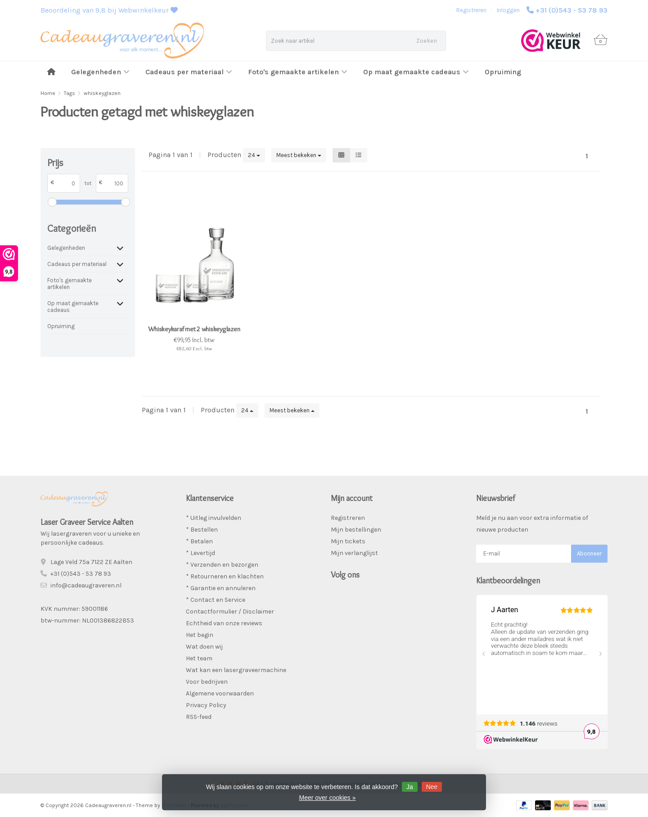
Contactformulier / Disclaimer (230, 611)
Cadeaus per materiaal (188, 72)
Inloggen (508, 10)
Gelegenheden (100, 72)
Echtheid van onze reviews (224, 623)
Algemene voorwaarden (220, 693)
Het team (199, 658)
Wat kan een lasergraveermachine (236, 670)
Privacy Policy (206, 705)
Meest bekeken (298, 155)
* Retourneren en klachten (225, 576)
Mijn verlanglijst (354, 553)
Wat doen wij (204, 646)
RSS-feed (199, 717)
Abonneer (589, 553)
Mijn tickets (348, 541)
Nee (432, 786)
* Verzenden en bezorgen (222, 565)
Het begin (199, 635)
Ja (409, 786)
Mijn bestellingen (356, 529)
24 (254, 155)
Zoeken (426, 40)
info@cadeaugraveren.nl (86, 585)
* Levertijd (200, 553)
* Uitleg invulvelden (213, 518)
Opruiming (503, 72)
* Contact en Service (215, 600)
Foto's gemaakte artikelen (297, 72)
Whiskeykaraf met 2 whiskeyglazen (194, 329)
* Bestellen (202, 529)
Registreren (471, 10)
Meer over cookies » (327, 797)
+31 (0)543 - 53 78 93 (572, 10)
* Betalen (199, 541)
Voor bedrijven (207, 682)
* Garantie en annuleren (221, 588)
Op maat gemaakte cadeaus (416, 72)
